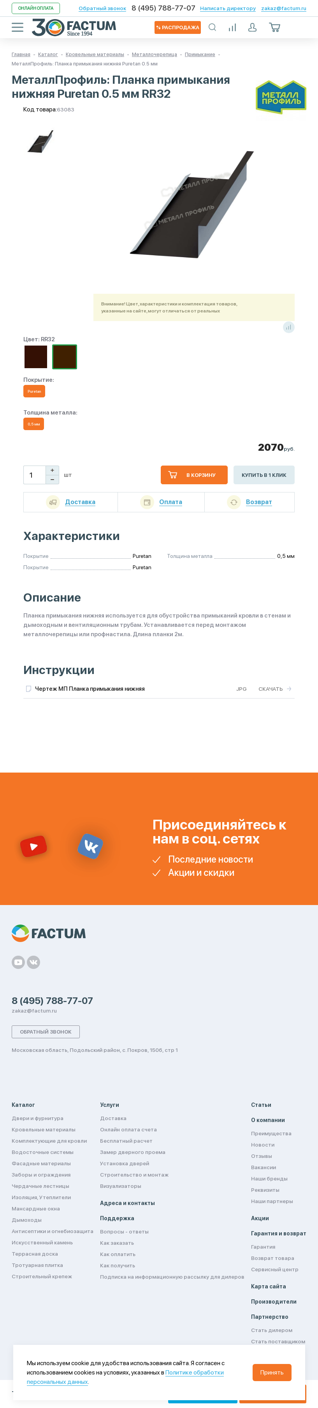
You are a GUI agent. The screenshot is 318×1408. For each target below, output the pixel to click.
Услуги (109, 1105)
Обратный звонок (102, 8)
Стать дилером (271, 1330)
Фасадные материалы (41, 1163)
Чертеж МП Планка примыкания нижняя (90, 688)
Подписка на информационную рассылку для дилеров (172, 1277)
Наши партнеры (272, 1201)
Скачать (270, 689)
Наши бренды (269, 1178)
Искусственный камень (42, 1242)
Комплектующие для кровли (49, 1141)
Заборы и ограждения (41, 1175)
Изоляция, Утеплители (41, 1197)
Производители (274, 1302)
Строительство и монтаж (134, 1175)
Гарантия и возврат (278, 1233)
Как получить (117, 1265)
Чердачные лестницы (40, 1186)
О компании (268, 1120)
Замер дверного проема (132, 1152)
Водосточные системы (43, 1152)
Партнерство (269, 1317)
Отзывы (261, 1156)
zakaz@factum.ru (283, 8)
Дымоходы (27, 1220)
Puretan (34, 391)
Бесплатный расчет (126, 1141)
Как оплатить (117, 1254)
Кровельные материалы (44, 1129)
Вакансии (263, 1167)
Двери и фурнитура (37, 1118)
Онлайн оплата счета (128, 1129)
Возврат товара (272, 1258)
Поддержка (117, 1218)
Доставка (113, 1118)
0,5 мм (34, 424)
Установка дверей (124, 1163)
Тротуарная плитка (37, 1265)
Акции (260, 1218)
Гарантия (263, 1247)
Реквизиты (265, 1190)
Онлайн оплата (35, 8)
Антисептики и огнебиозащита (52, 1231)
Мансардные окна (36, 1208)
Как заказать (117, 1243)
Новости (262, 1145)
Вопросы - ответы (124, 1231)
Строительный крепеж (42, 1276)
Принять (272, 1372)
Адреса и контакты (127, 1203)
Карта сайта (268, 1286)
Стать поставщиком (278, 1341)
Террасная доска (35, 1254)
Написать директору (228, 8)
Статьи (261, 1105)
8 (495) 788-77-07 (163, 8)
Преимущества (271, 1133)
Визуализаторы (120, 1186)
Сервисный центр (275, 1269)
